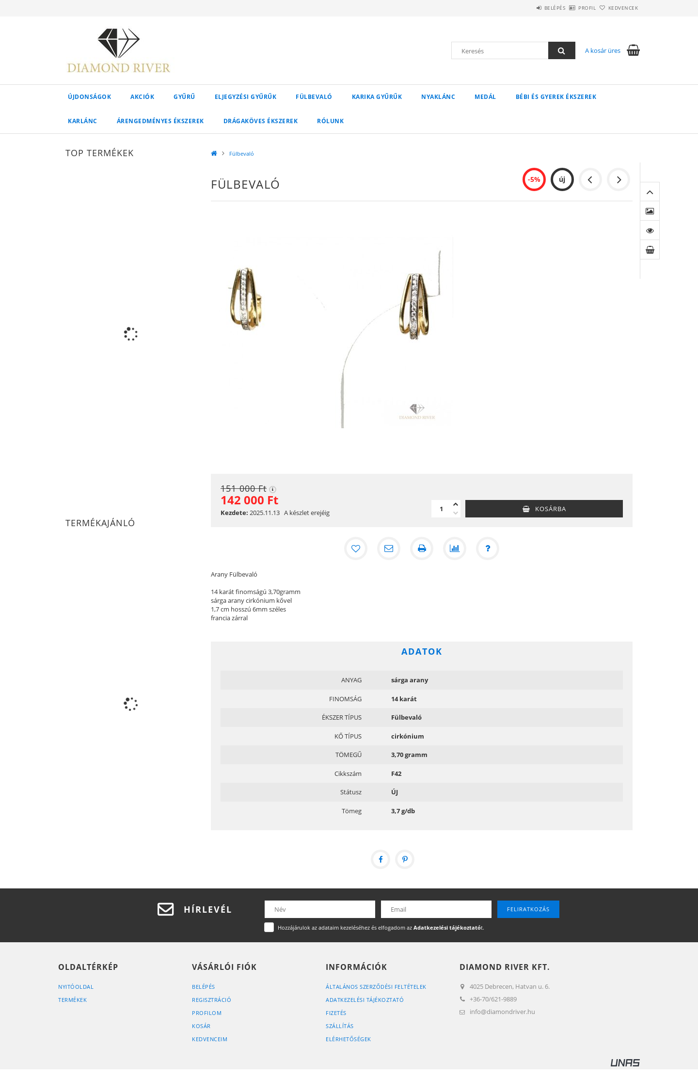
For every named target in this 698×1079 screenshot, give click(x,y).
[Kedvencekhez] (355, 548)
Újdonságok (89, 97)
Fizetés (336, 1012)
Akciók (142, 97)
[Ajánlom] (388, 548)
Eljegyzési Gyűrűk (246, 97)
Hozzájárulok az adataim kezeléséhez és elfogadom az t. (381, 927)
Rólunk (330, 121)
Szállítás (340, 1026)
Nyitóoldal (76, 986)
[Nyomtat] (421, 548)
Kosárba (550, 508)
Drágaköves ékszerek (260, 121)
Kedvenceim (209, 1039)
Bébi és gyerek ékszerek (556, 97)
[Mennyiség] (441, 508)
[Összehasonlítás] (454, 548)
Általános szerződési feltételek (376, 986)
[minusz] (455, 513)
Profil (571, 7)
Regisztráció (211, 999)
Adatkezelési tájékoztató (365, 999)
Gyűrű (184, 97)
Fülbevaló (314, 97)
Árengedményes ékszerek (160, 121)
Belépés (528, 7)
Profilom (207, 1012)
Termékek (72, 999)
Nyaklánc (438, 97)
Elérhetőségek (348, 1039)
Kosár (201, 1026)
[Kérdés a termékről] (487, 548)
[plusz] (455, 504)
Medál (485, 97)
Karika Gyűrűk (377, 97)
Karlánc (82, 121)
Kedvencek (618, 7)
